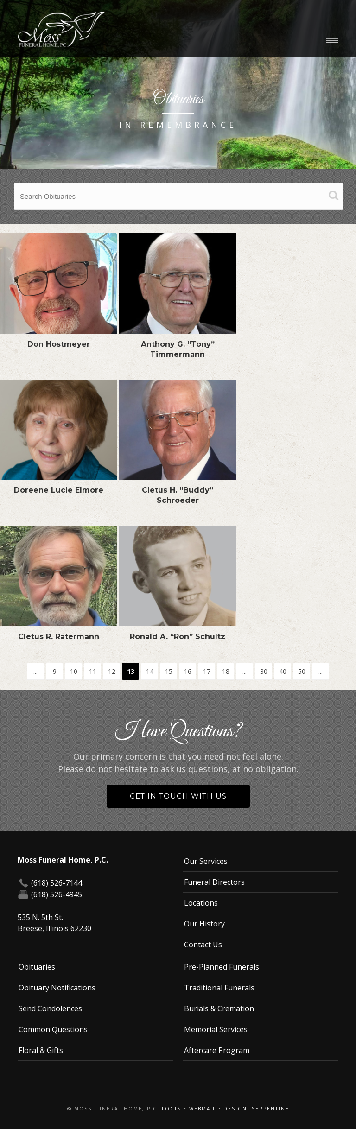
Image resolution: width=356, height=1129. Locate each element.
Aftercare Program (216, 1050)
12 (111, 671)
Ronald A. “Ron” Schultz (177, 636)
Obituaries (37, 967)
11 (92, 671)
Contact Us (203, 944)
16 (187, 671)
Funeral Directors (214, 882)
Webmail (202, 1108)
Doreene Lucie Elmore (58, 490)
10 (73, 671)
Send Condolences (50, 1008)
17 (206, 671)
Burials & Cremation (219, 1008)
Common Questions (53, 1029)
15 (168, 671)
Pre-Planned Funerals (221, 967)
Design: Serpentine (256, 1108)
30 (263, 671)
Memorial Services (216, 1029)
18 (225, 671)
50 (301, 671)
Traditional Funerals (219, 988)
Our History (204, 924)
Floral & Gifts (41, 1050)
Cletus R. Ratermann (58, 636)
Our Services (206, 861)
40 (282, 671)
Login (172, 1108)
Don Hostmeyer (58, 344)
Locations (201, 903)
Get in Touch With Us (178, 796)
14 (149, 671)
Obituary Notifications (57, 988)
